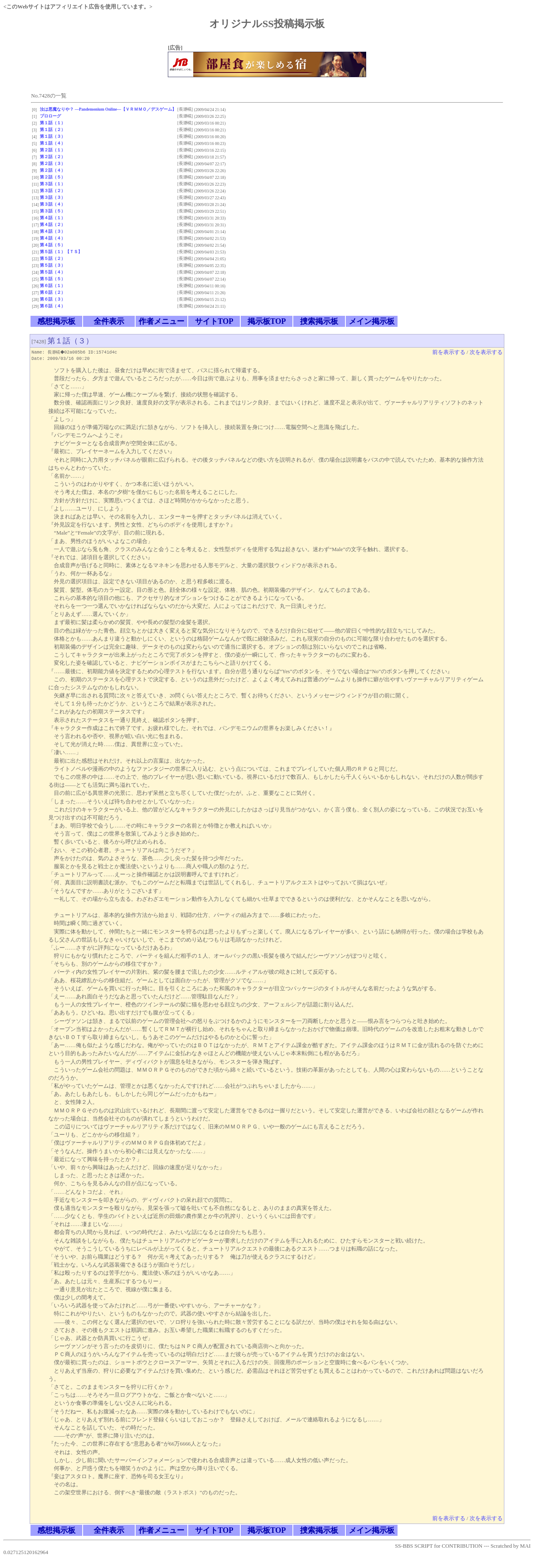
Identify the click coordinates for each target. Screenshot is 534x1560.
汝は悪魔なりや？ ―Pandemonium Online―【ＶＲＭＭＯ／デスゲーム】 (108, 109)
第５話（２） (52, 258)
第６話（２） (52, 292)
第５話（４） (52, 272)
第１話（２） (52, 129)
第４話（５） (52, 244)
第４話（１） (52, 217)
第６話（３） (52, 299)
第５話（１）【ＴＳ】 (61, 251)
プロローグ (50, 116)
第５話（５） (52, 278)
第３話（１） (52, 183)
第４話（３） (52, 231)
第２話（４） (52, 170)
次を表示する (486, 352)
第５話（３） (52, 265)
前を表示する (448, 352)
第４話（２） (52, 224)
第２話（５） (52, 177)
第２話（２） (52, 156)
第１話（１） (52, 122)
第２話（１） (52, 150)
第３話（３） (52, 197)
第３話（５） (52, 211)
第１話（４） (52, 143)
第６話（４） (52, 306)
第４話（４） (52, 238)
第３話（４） (52, 204)
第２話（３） (52, 163)
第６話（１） (52, 285)
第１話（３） (52, 136)
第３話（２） (52, 190)
